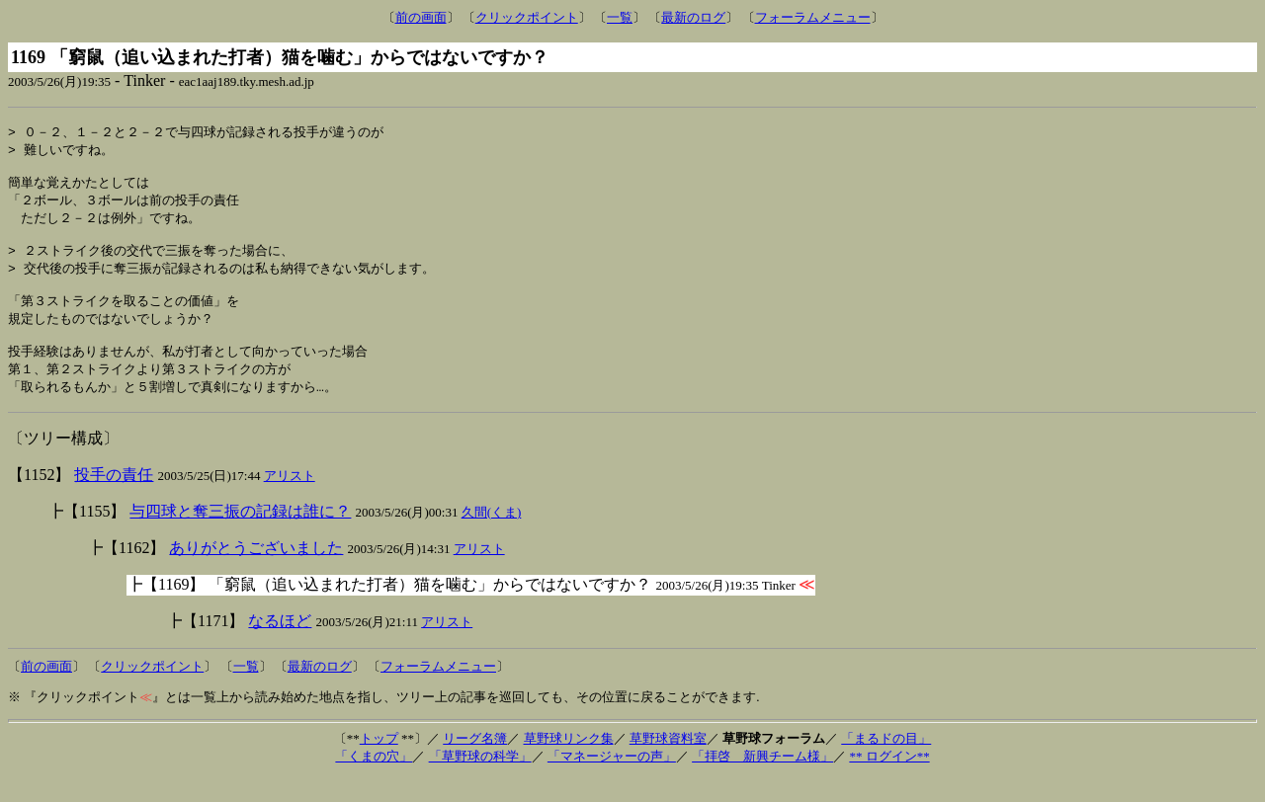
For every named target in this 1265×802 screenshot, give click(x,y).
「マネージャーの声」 (612, 779)
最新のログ (693, 17)
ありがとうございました (256, 571)
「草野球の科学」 (480, 779)
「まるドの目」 (886, 762)
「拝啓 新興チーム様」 (762, 779)
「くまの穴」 (373, 779)
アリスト (289, 499)
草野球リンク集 (569, 762)
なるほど (279, 644)
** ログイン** (889, 779)
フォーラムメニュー (813, 17)
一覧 (619, 17)
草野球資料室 (668, 762)
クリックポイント (526, 17)
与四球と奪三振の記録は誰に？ (240, 534)
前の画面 (421, 17)
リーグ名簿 (475, 762)
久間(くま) (492, 535)
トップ (379, 762)
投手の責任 (113, 498)
